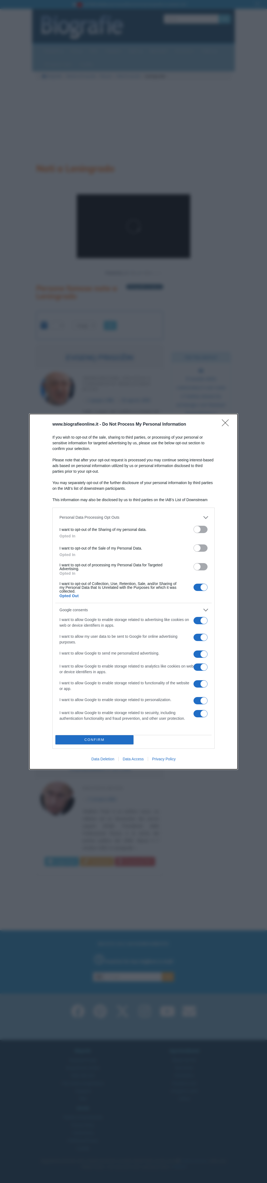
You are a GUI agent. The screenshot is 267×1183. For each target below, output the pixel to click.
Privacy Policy (164, 759)
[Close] (227, 424)
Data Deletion (102, 759)
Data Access (133, 759)
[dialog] (133, 591)
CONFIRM (94, 740)
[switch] (200, 529)
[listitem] (133, 517)
